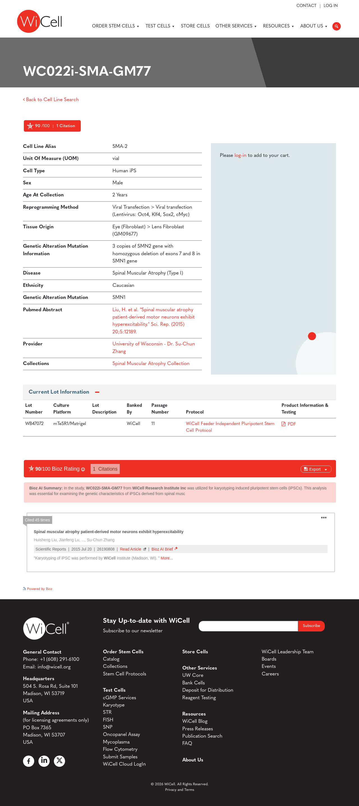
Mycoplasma (116, 742)
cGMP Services (119, 698)
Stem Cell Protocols (124, 674)
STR (107, 712)
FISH (108, 720)
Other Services (236, 26)
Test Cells (160, 26)
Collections (115, 666)
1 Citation (66, 126)
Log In (331, 6)
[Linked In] (44, 761)
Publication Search (202, 736)
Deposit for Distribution (207, 690)
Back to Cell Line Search (51, 99)
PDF (292, 424)
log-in (240, 155)
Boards (269, 659)
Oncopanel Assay (121, 734)
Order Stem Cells (116, 26)
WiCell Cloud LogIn (124, 764)
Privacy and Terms (179, 790)
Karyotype (114, 705)
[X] (59, 761)
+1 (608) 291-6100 (59, 659)
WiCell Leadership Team (288, 652)
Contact (306, 6)
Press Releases (197, 729)
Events (269, 666)
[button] (336, 26)
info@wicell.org (54, 667)
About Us (314, 26)
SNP (107, 727)
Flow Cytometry (120, 749)
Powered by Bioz (35, 139)
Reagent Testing (199, 698)
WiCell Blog (195, 721)
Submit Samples (120, 757)
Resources (279, 26)
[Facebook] (28, 761)
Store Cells (195, 26)
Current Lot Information (59, 392)
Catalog (111, 659)
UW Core (192, 675)
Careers (270, 674)
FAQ (187, 743)
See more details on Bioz (317, 587)
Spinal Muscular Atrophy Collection (151, 363)
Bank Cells (193, 683)
